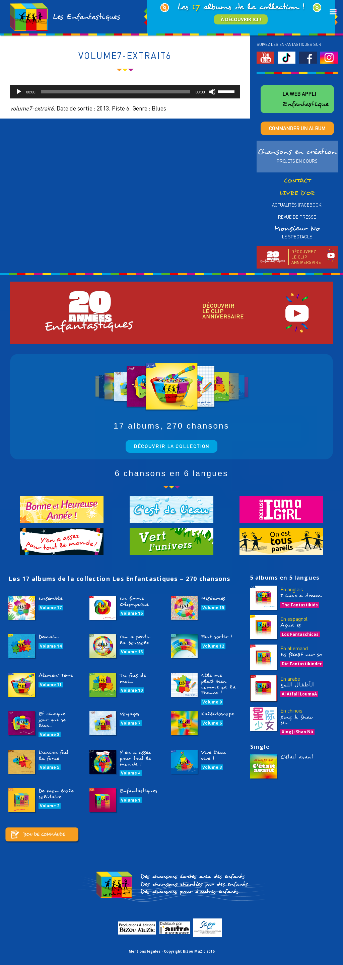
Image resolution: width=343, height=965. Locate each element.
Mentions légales (144, 951)
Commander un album (297, 128)
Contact (297, 180)
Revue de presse (297, 217)
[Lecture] (18, 91)
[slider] (115, 91)
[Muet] (212, 91)
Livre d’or (297, 193)
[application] (125, 91)
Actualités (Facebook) (297, 205)
